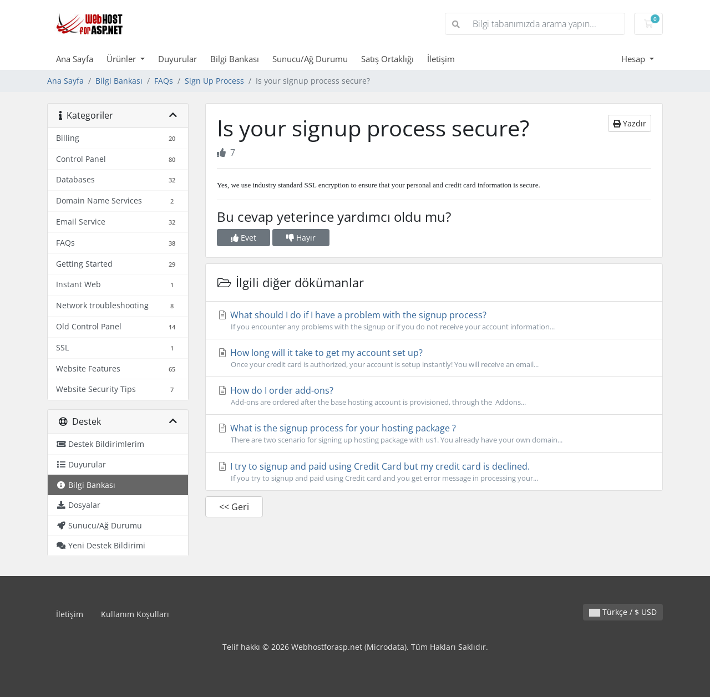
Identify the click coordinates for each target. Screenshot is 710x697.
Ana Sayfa (74, 58)
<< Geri (234, 507)
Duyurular (177, 58)
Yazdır (629, 123)
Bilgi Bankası (234, 58)
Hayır (301, 237)
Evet (243, 237)
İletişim (441, 58)
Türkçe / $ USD (623, 612)
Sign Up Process (214, 80)
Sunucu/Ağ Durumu (310, 58)
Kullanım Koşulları (135, 614)
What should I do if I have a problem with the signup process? (434, 320)
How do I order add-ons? (434, 396)
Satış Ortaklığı (387, 58)
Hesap (634, 58)
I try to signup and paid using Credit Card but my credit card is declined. (434, 472)
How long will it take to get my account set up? (434, 358)
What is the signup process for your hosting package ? (434, 433)
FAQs (163, 80)
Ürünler (122, 58)
